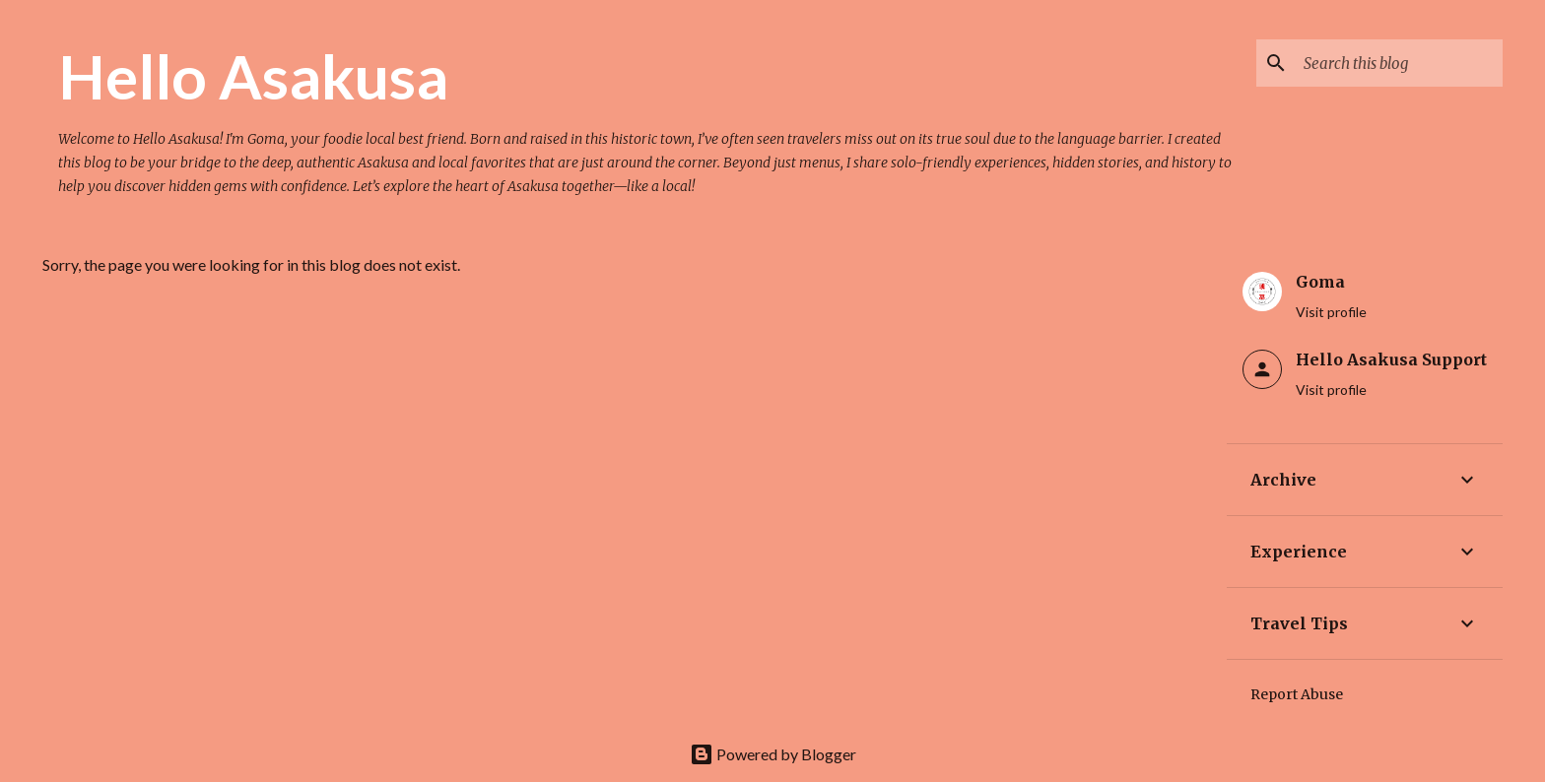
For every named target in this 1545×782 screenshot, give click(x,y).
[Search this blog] (1399, 63)
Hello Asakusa (253, 75)
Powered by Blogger (773, 754)
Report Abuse (1296, 694)
